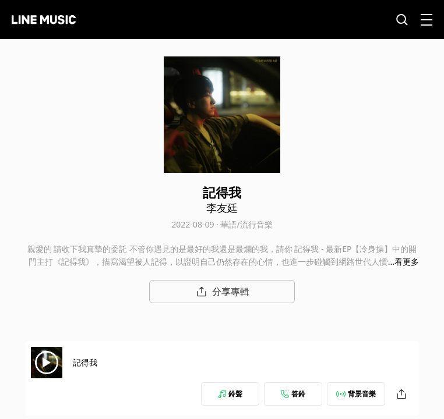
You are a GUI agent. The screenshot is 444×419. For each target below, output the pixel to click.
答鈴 (293, 394)
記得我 (85, 362)
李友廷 (222, 208)
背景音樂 (356, 394)
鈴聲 (230, 394)
